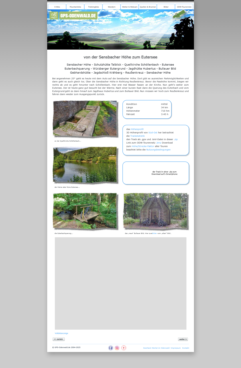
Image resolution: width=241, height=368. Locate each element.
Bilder (154, 233)
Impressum (176, 348)
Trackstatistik (137, 136)
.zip (176, 139)
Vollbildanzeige (61, 333)
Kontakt (185, 348)
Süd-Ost (152, 132)
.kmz (158, 142)
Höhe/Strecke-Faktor (143, 146)
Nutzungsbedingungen (158, 149)
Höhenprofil (137, 129)
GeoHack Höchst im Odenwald (156, 348)
